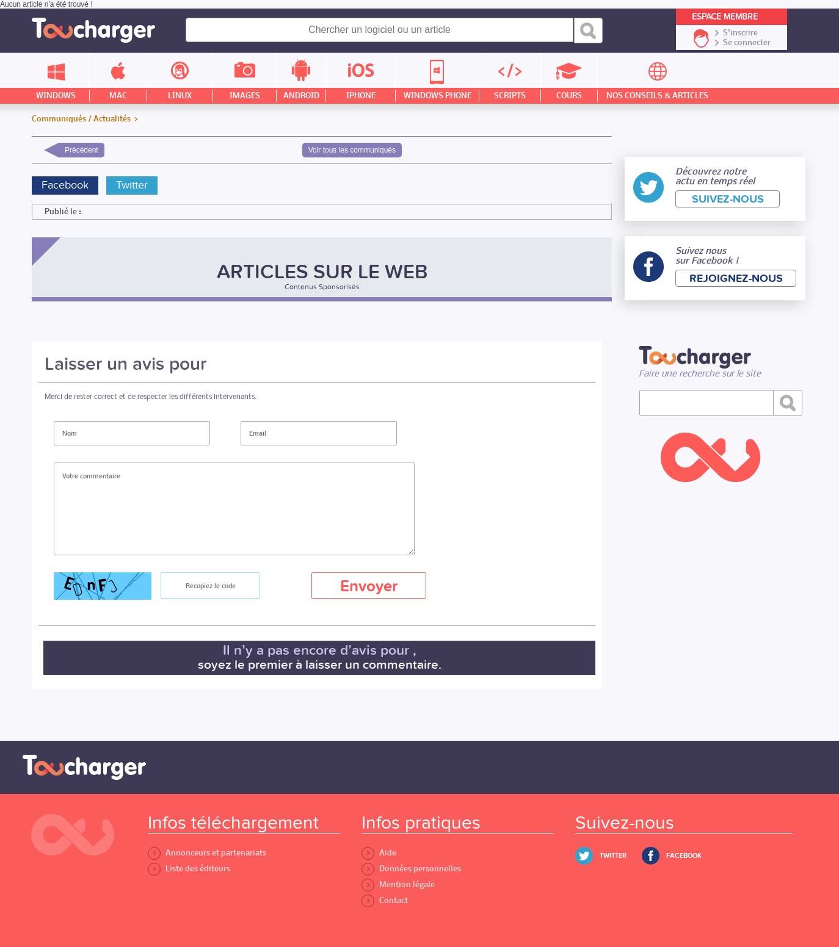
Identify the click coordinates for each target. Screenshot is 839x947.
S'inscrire (740, 33)
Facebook (65, 185)
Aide (378, 853)
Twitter (132, 185)
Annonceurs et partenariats (207, 853)
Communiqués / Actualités (81, 119)
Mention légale (398, 884)
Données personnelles (411, 868)
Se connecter (747, 43)
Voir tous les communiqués (352, 150)
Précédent (81, 150)
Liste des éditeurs (189, 868)
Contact (384, 900)
